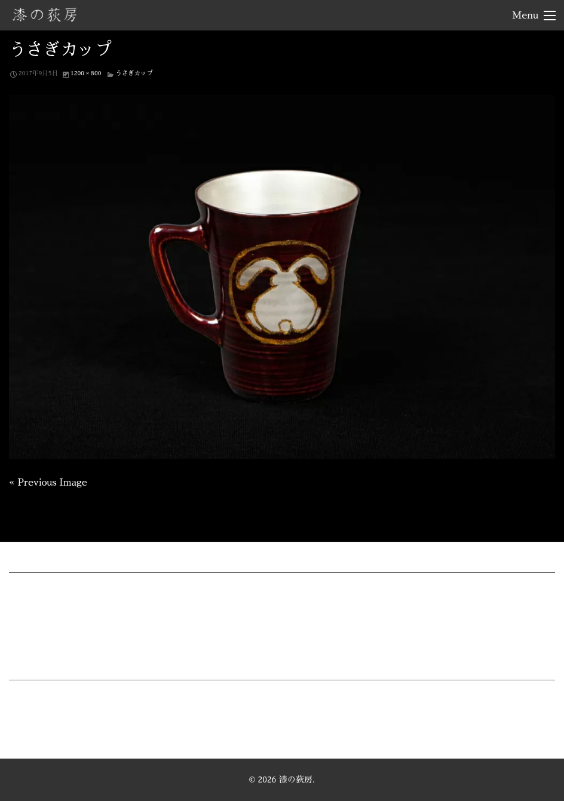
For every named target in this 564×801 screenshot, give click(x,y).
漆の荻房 (45, 14)
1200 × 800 (85, 73)
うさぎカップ (133, 73)
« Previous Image (48, 482)
